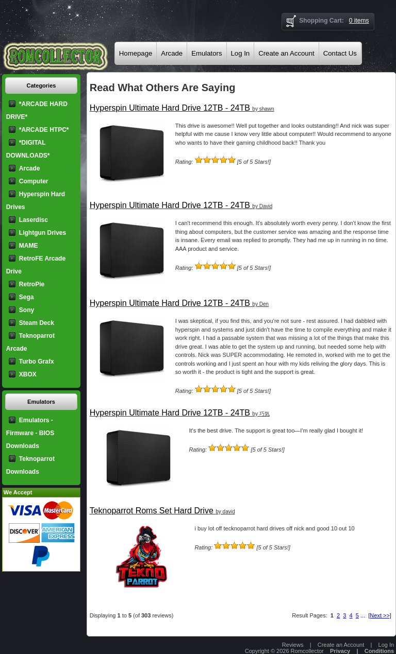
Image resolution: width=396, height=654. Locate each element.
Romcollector (307, 651)
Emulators (206, 53)
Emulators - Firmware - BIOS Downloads (30, 433)
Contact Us (340, 53)
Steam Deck (36, 322)
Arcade (172, 53)
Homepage (136, 53)
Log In (240, 53)
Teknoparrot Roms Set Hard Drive (151, 510)
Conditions (379, 651)
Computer (33, 181)
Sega (26, 297)
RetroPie (31, 284)
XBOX (28, 374)
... (362, 615)
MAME (28, 245)
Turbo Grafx (36, 361)
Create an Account (286, 53)
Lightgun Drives (42, 232)
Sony (26, 310)
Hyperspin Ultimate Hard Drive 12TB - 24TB (170, 108)
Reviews (293, 645)
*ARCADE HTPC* (44, 129)
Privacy (340, 651)
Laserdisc (33, 219)
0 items (359, 20)
